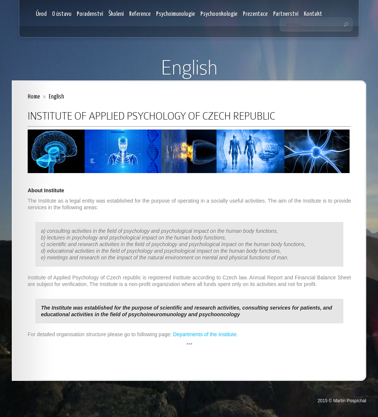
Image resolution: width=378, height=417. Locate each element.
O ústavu (61, 14)
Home (34, 97)
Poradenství (90, 14)
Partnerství (285, 14)
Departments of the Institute (205, 334)
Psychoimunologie (175, 14)
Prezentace (255, 14)
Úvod (41, 14)
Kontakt (313, 14)
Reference (140, 14)
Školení (116, 14)
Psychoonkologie (218, 14)
